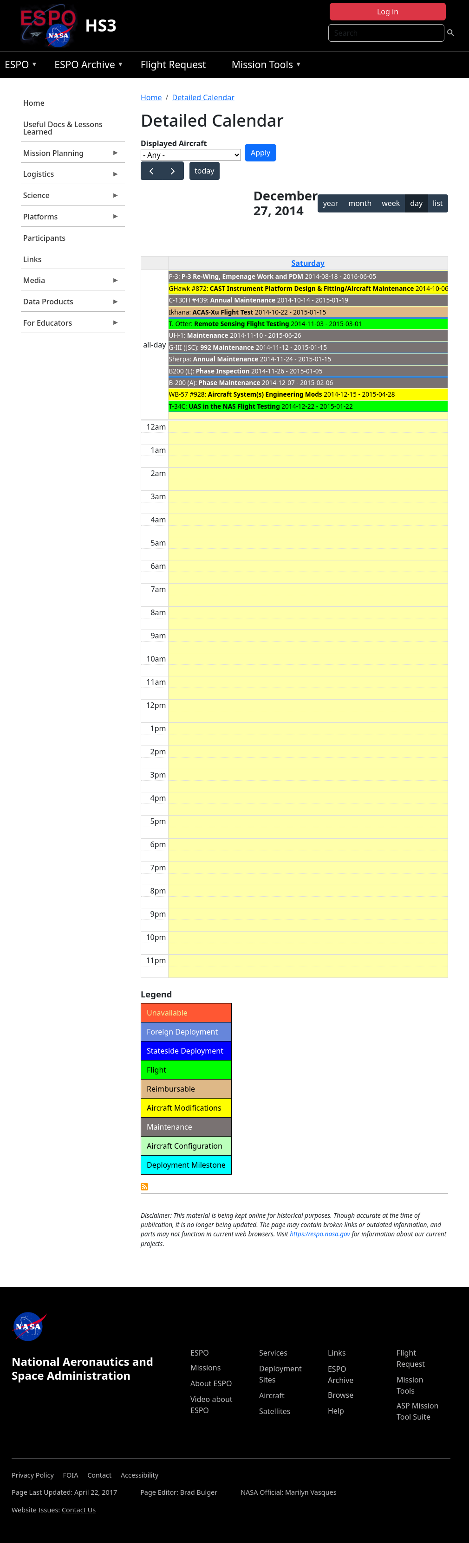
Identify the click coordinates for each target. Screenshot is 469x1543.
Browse (340, 1395)
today (204, 171)
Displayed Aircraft (174, 143)
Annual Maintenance (242, 300)
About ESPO (211, 1383)
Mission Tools (264, 66)
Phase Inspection (223, 370)
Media (70, 282)
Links (32, 259)
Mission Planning (70, 155)
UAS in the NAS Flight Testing (234, 406)
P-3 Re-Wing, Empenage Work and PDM (242, 276)
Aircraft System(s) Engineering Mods (265, 394)
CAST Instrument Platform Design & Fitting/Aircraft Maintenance (312, 288)
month (359, 203)
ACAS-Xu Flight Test (223, 312)
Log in (387, 11)
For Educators (70, 325)
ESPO (19, 66)
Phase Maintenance (230, 382)
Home (34, 103)
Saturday (308, 263)
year (331, 203)
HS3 (101, 25)
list (438, 203)
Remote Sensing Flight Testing (241, 323)
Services (273, 1353)
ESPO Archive (87, 66)
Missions (205, 1368)
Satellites (274, 1411)
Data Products (70, 303)
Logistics (70, 176)
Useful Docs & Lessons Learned (63, 128)
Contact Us (79, 1509)
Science (70, 197)
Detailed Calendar (203, 97)
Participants (44, 238)
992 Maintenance (227, 347)
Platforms (70, 219)
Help (336, 1411)
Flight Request (173, 64)
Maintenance (207, 335)
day (416, 203)
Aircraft (272, 1395)
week (391, 203)
